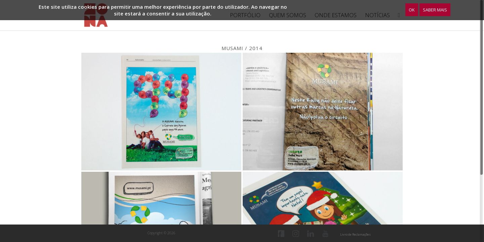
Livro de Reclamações (355, 234)
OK (412, 10)
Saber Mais (435, 10)
